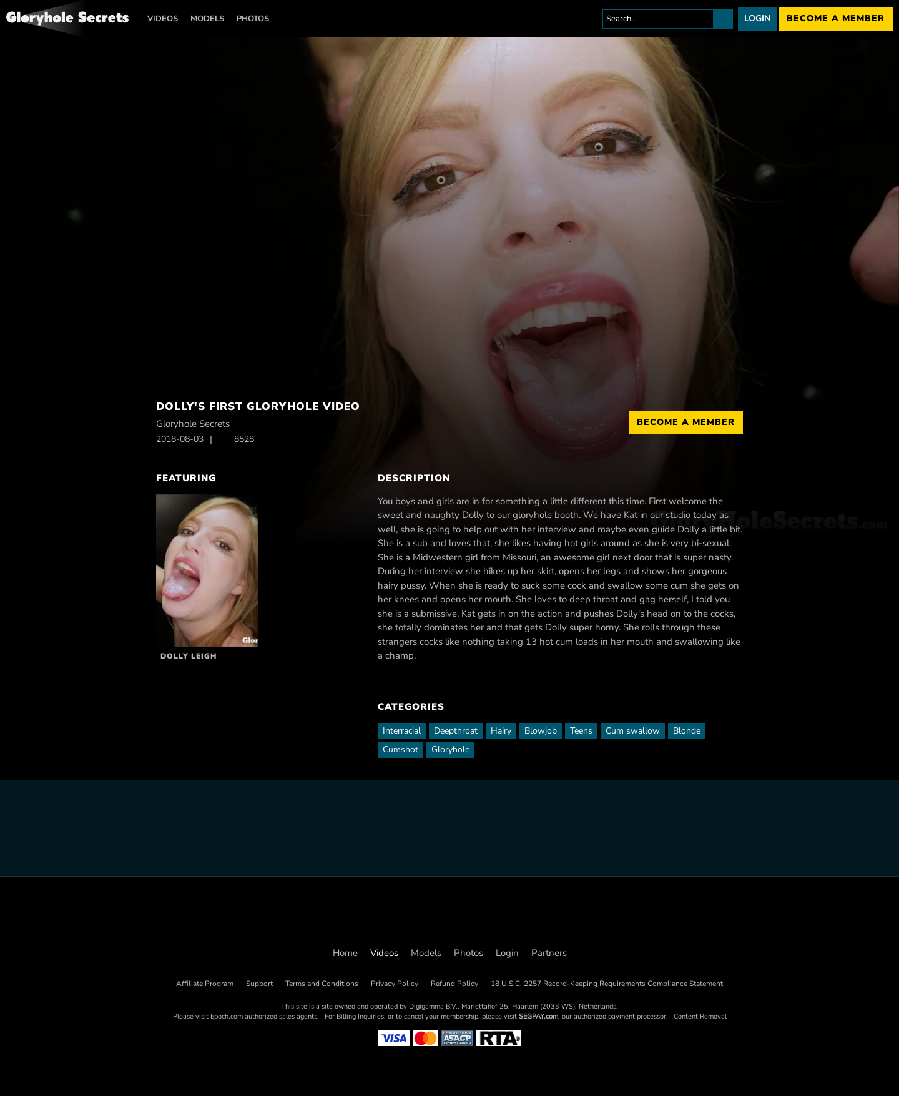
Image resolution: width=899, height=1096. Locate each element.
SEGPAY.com (538, 1016)
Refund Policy (454, 984)
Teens (581, 731)
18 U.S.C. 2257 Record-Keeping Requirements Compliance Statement (607, 984)
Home (345, 953)
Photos (253, 18)
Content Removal (700, 1016)
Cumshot (400, 749)
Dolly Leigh (188, 656)
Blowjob (540, 731)
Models (207, 18)
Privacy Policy (394, 984)
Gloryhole (450, 749)
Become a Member (686, 422)
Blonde (686, 731)
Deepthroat (456, 731)
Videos (162, 18)
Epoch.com (226, 1016)
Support (259, 984)
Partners (549, 953)
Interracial (402, 731)
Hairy (501, 731)
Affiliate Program (204, 984)
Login (757, 18)
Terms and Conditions (321, 984)
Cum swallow (633, 731)
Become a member (836, 18)
